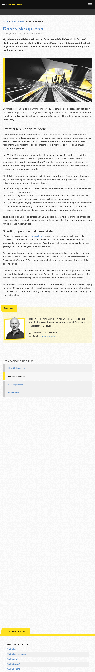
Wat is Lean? (12, 649)
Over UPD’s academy (17, 368)
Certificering (13, 393)
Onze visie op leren (16, 376)
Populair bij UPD (15, 632)
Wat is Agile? (12, 659)
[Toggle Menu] (90, 4)
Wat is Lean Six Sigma (16, 654)
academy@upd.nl (47, 336)
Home (5, 21)
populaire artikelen (17, 645)
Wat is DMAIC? (13, 669)
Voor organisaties (15, 385)
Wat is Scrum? (13, 664)
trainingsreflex (35, 236)
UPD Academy (17, 21)
